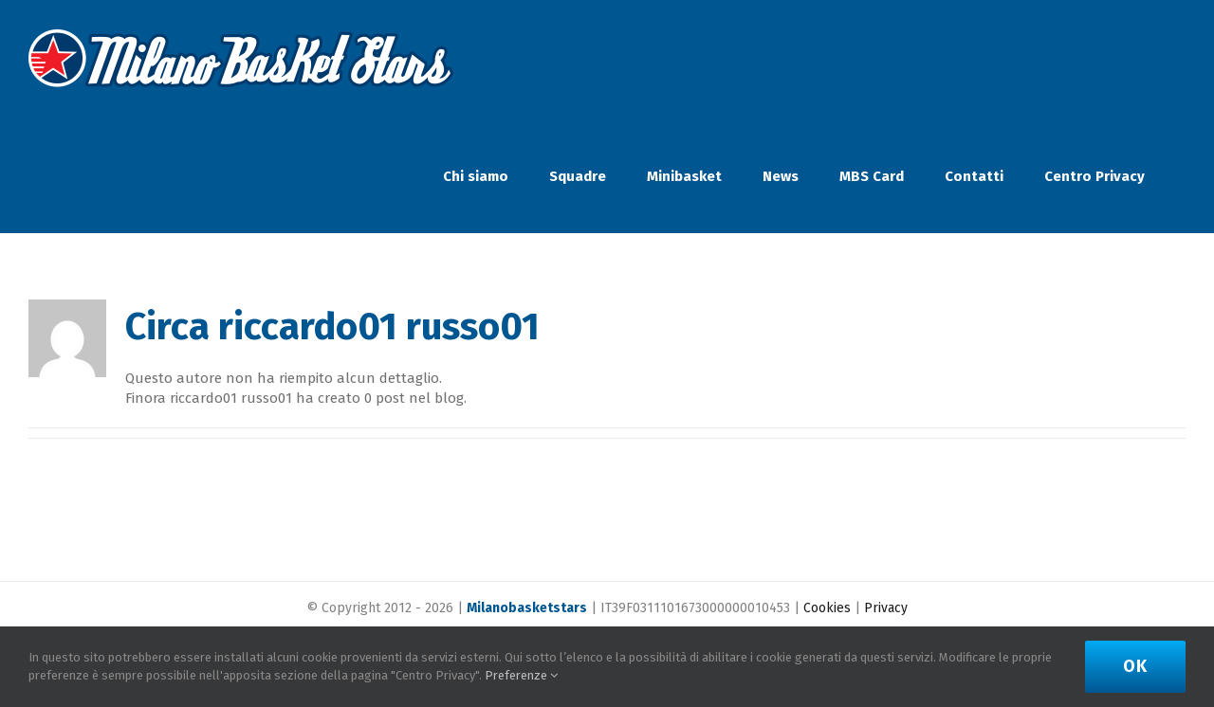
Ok (1135, 666)
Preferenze (521, 675)
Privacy (886, 608)
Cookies (827, 608)
